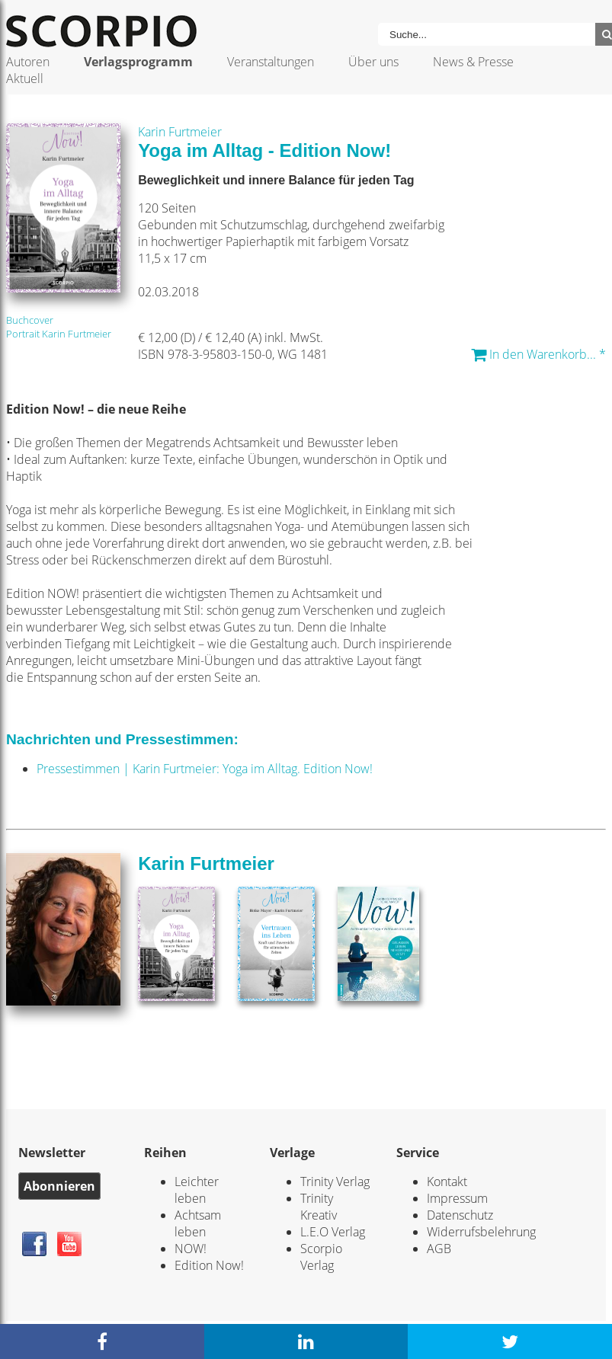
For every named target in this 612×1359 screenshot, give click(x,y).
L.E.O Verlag (332, 1231)
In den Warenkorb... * (538, 354)
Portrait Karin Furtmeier (58, 334)
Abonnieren (59, 1186)
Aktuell (24, 78)
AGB (439, 1248)
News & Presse (473, 61)
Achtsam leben (198, 1223)
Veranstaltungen (270, 61)
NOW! (191, 1248)
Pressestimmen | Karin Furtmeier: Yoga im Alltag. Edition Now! (205, 768)
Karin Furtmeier (180, 131)
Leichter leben (197, 1190)
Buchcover (29, 320)
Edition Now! (209, 1265)
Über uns (373, 61)
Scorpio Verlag (321, 1257)
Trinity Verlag (335, 1181)
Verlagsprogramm (138, 61)
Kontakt (447, 1181)
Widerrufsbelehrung (481, 1231)
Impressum (457, 1198)
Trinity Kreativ (318, 1206)
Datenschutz (460, 1215)
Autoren (28, 61)
